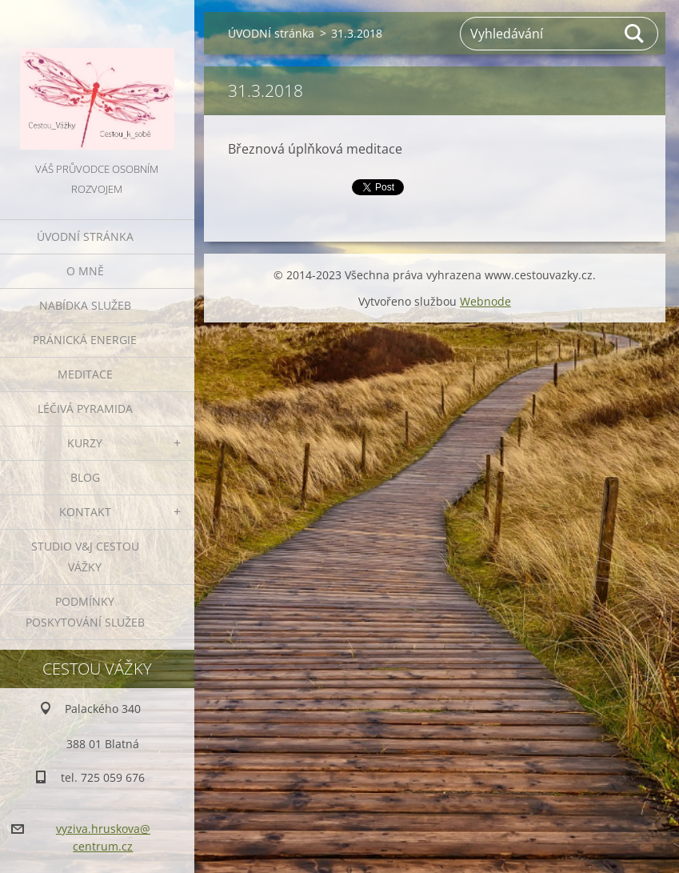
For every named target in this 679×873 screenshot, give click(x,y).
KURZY (84, 443)
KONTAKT (85, 511)
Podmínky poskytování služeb (85, 612)
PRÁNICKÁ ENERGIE (85, 339)
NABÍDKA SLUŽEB (85, 305)
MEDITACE (85, 374)
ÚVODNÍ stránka (85, 236)
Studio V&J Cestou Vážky (85, 557)
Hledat (635, 34)
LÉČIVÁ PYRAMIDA (85, 408)
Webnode (485, 301)
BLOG (85, 477)
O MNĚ (85, 270)
